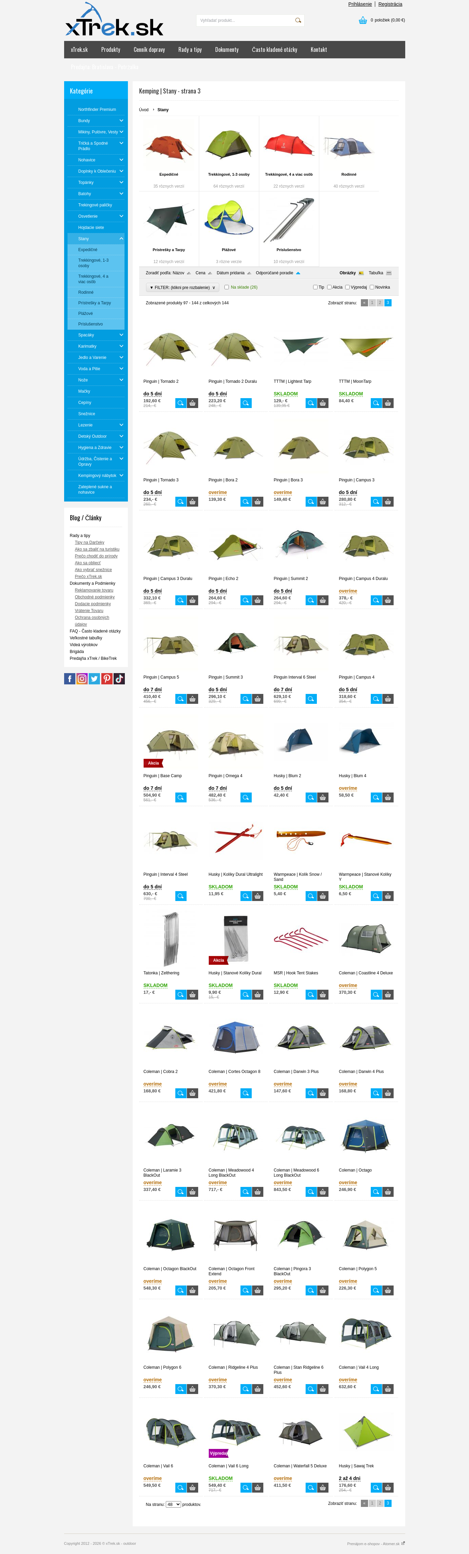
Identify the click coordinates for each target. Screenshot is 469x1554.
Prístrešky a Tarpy (169, 250)
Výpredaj (359, 287)
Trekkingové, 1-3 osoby (229, 174)
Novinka (382, 287)
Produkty (110, 49)
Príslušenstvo (289, 250)
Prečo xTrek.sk (88, 576)
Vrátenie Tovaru (89, 610)
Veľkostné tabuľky (86, 638)
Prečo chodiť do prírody (96, 556)
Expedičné (168, 174)
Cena (201, 273)
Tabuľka (376, 273)
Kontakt (319, 49)
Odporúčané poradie (274, 273)
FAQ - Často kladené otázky (95, 631)
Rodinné (348, 174)
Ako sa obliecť (88, 563)
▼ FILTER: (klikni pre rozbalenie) (183, 287)
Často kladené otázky (274, 49)
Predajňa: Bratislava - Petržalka (105, 67)
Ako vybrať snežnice (93, 569)
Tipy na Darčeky (89, 542)
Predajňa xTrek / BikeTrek (93, 658)
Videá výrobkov (84, 644)
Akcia (337, 287)
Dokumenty (226, 49)
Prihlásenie (360, 4)
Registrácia (390, 4)
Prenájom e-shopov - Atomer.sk (376, 1544)
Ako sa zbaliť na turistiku (97, 549)
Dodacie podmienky (93, 603)
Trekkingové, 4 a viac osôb (288, 174)
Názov (178, 273)
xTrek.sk (79, 49)
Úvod (144, 109)
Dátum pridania (231, 273)
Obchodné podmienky (95, 597)
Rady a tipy (190, 49)
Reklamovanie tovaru (94, 590)
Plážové (229, 250)
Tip (321, 287)
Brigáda (77, 651)
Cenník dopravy (149, 49)
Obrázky (348, 273)
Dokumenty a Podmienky (92, 583)
